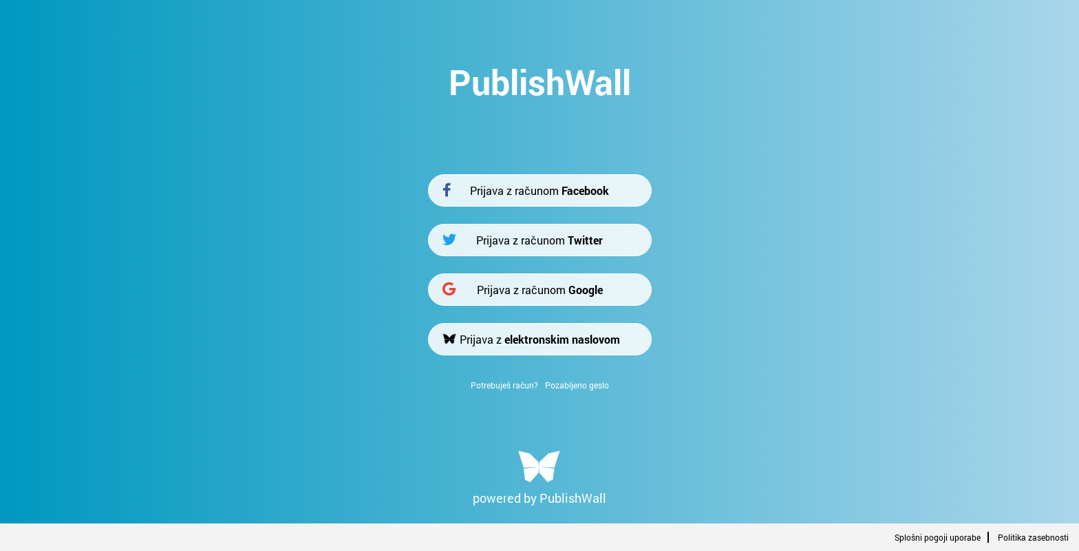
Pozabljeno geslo (577, 385)
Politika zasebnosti (1033, 537)
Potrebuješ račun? (504, 385)
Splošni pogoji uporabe (938, 537)
